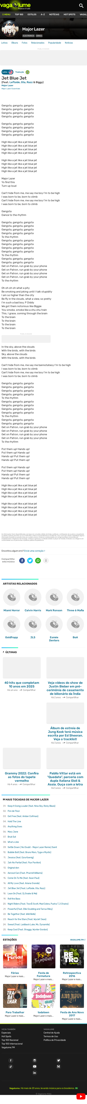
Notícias (54, 14)
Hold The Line (14, 821)
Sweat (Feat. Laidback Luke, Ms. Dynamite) (29, 924)
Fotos (24, 43)
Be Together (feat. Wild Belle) (22, 914)
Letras (4, 43)
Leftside (15, 82)
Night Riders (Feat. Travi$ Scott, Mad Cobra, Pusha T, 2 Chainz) (38, 904)
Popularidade (54, 43)
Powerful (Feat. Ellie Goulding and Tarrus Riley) (30, 909)
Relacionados (37, 43)
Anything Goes (15, 826)
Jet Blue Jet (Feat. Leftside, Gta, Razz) (26, 888)
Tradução (22, 72)
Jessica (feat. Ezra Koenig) (21, 857)
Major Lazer (33, 29)
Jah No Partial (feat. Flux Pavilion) (24, 862)
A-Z (43, 14)
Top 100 (19, 14)
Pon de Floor (14, 811)
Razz (30, 82)
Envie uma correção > (34, 551)
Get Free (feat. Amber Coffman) (23, 816)
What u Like (13, 842)
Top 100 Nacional (10, 1040)
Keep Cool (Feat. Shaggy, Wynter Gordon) (28, 929)
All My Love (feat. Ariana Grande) (24, 883)
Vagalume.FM (77, 940)
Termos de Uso (51, 1036)
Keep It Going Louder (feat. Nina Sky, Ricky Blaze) (31, 806)
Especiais (6, 1032)
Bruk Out (12, 837)
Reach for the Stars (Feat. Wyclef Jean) (27, 919)
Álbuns (14, 43)
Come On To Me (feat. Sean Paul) (23, 878)
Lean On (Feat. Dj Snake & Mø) (22, 893)
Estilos (32, 14)
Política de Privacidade (55, 1040)
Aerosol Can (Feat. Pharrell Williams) (25, 873)
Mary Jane (13, 831)
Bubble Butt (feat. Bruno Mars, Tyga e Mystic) (29, 852)
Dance (39, 36)
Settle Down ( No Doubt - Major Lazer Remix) (32, 847)
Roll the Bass (14, 898)
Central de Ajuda (52, 1032)
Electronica (28, 36)
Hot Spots (69, 14)
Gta (23, 82)
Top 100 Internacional (12, 1044)
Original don (13, 868)
